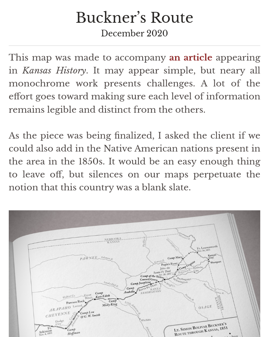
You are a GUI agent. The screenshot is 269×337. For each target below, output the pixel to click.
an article (190, 57)
